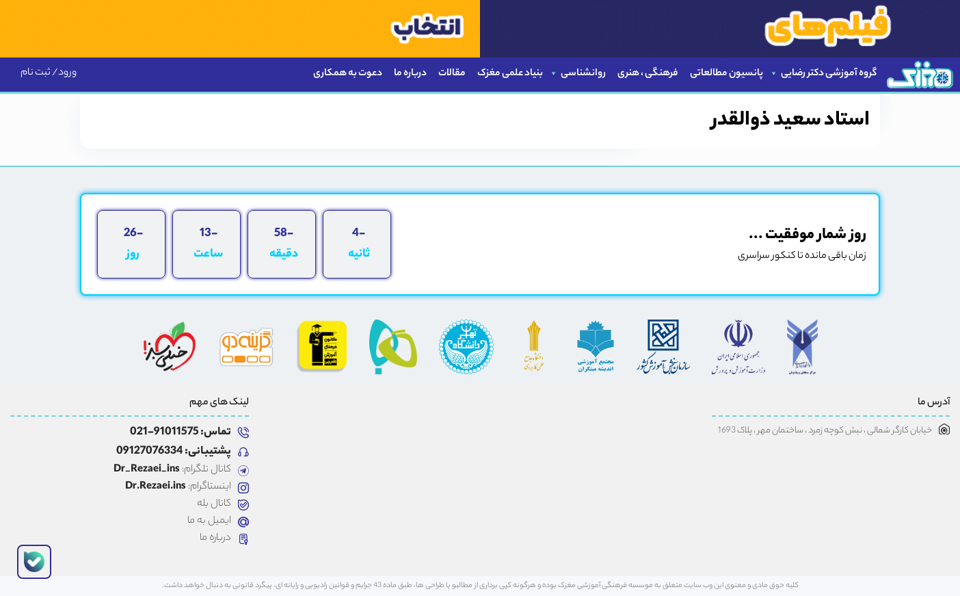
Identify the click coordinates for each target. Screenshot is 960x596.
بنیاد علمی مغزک (510, 74)
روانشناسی (583, 74)
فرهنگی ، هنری (647, 74)
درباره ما (410, 74)
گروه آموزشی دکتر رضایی (829, 74)
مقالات (452, 74)
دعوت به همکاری (347, 74)
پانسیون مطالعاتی (726, 74)
